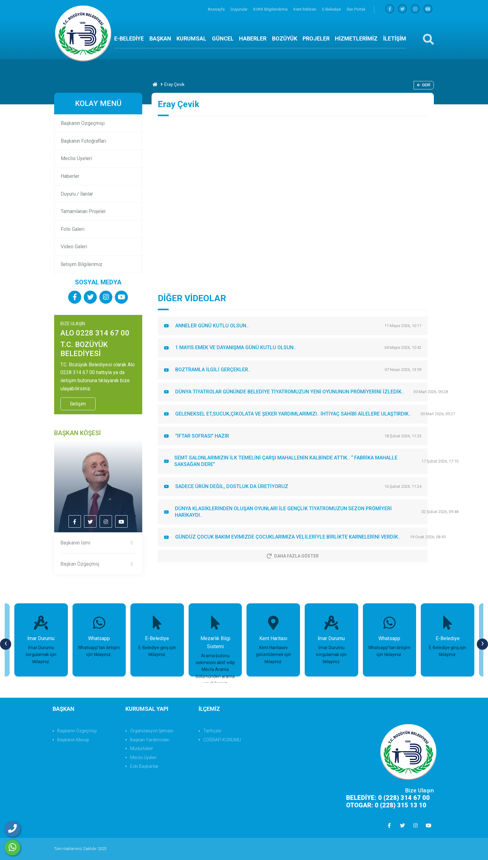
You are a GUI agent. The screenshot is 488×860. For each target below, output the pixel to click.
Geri (423, 85)
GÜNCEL (223, 38)
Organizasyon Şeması (151, 730)
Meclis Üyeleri (76, 158)
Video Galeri (74, 246)
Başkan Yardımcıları (149, 739)
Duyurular (239, 9)
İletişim (78, 404)
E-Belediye (332, 9)
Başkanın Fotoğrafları (83, 141)
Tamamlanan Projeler (83, 211)
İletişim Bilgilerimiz (81, 264)
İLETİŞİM (394, 38)
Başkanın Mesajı (73, 739)
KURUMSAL (191, 38)
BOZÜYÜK (284, 38)
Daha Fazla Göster (293, 556)
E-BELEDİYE (129, 38)
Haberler (70, 176)
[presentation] (5, 644)
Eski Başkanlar (144, 766)
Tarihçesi (212, 730)
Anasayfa (217, 9)
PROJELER (316, 38)
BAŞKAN (160, 38)
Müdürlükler (141, 748)
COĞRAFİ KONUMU (222, 739)
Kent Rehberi (305, 9)
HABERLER (252, 38)
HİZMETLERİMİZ (356, 38)
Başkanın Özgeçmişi (83, 123)
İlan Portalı (356, 9)
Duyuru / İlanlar (77, 194)
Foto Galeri (72, 229)
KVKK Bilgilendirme (271, 9)
